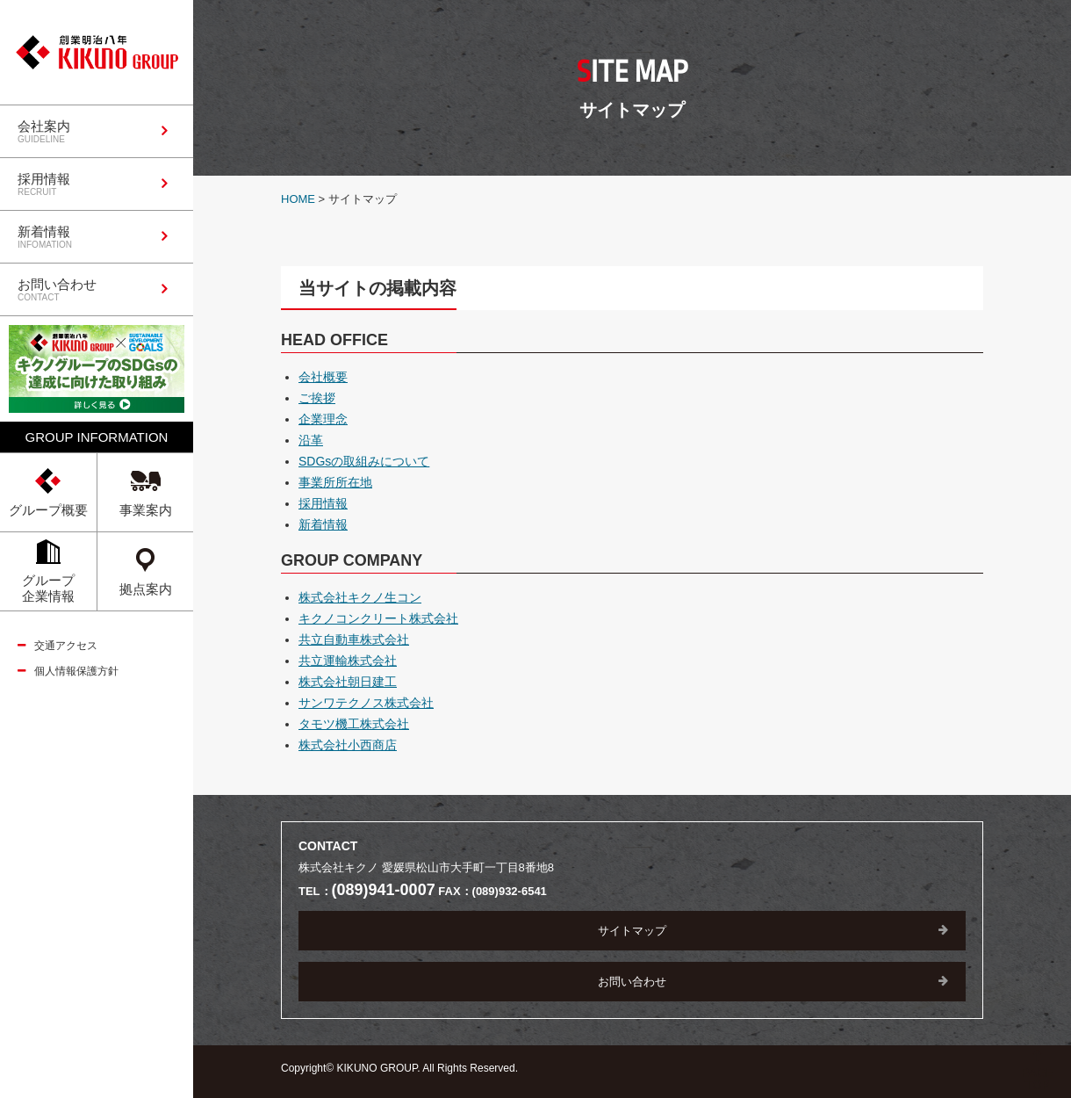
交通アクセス (65, 645)
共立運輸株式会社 (347, 661)
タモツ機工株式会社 (353, 724)
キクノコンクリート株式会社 (378, 618)
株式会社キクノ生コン (359, 597)
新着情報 (323, 524)
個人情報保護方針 (76, 671)
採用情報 (323, 503)
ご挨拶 (316, 398)
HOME (298, 199)
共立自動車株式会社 (353, 639)
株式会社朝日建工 (347, 682)
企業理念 (323, 419)
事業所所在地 (335, 482)
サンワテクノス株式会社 (366, 703)
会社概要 (323, 377)
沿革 (310, 440)
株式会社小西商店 (347, 745)
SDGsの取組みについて (363, 461)
